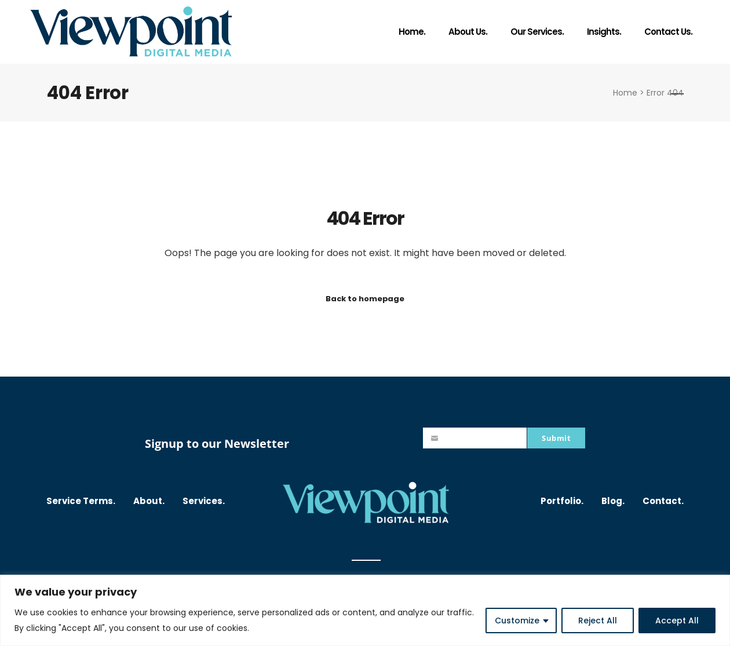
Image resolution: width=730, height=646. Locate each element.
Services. (204, 501)
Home (625, 92)
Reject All (597, 620)
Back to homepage (365, 298)
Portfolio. (562, 501)
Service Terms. (80, 501)
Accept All (677, 620)
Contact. (663, 501)
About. (149, 501)
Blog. (613, 501)
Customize (517, 620)
